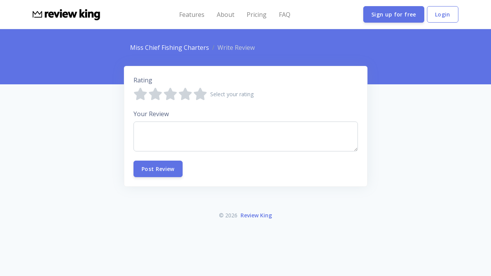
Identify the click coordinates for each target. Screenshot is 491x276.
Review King (256, 215)
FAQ (284, 14)
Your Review (151, 114)
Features (191, 14)
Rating (142, 80)
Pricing (257, 14)
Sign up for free (393, 14)
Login (442, 14)
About (225, 14)
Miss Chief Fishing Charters (169, 47)
